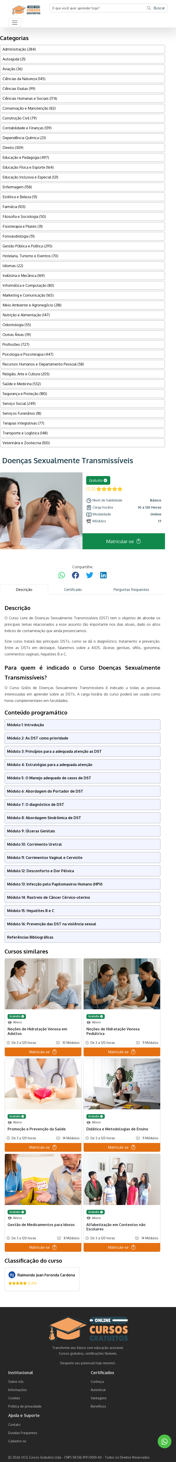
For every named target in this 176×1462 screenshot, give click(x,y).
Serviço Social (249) (19, 403)
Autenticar (98, 1390)
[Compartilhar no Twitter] (89, 575)
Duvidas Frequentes (22, 1433)
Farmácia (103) (14, 206)
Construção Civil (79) (20, 118)
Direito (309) (13, 147)
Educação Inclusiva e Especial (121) (30, 177)
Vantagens (99, 1398)
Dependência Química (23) (24, 137)
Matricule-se (43, 1052)
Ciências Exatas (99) (19, 88)
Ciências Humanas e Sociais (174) (30, 98)
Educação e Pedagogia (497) (26, 157)
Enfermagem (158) (17, 187)
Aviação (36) (12, 69)
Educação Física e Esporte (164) (28, 167)
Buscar (156, 8)
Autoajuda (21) (14, 59)
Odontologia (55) (17, 324)
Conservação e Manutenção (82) (29, 108)
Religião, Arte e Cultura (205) (26, 374)
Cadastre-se (17, 1441)
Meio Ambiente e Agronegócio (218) (32, 305)
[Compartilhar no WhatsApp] (61, 575)
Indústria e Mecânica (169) (24, 275)
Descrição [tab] (24, 589)
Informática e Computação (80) (28, 285)
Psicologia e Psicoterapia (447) (28, 354)
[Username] (97, 8)
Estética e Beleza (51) (20, 197)
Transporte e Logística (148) (25, 433)
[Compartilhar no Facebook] (75, 575)
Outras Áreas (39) (17, 334)
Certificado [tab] (73, 589)
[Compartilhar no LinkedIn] (103, 575)
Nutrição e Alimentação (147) (26, 315)
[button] (14, 22)
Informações (17, 1390)
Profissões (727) (16, 344)
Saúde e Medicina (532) (22, 384)
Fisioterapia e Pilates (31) (23, 226)
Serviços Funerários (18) (22, 413)
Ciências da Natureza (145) (24, 78)
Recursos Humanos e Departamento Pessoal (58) (43, 364)
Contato (14, 1425)
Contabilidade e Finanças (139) (27, 128)
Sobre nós (16, 1381)
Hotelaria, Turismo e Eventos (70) (30, 256)
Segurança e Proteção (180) (25, 393)
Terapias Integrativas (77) (23, 423)
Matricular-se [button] (123, 541)
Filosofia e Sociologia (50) (24, 216)
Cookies (14, 1398)
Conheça (97, 1381)
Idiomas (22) (13, 265)
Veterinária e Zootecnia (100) (26, 443)
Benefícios (98, 1406)
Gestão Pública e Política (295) (27, 246)
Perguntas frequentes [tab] (131, 589)
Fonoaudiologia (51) (19, 236)
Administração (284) (19, 49)
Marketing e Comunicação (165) (28, 295)
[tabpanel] (82, 948)
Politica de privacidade (24, 1406)
